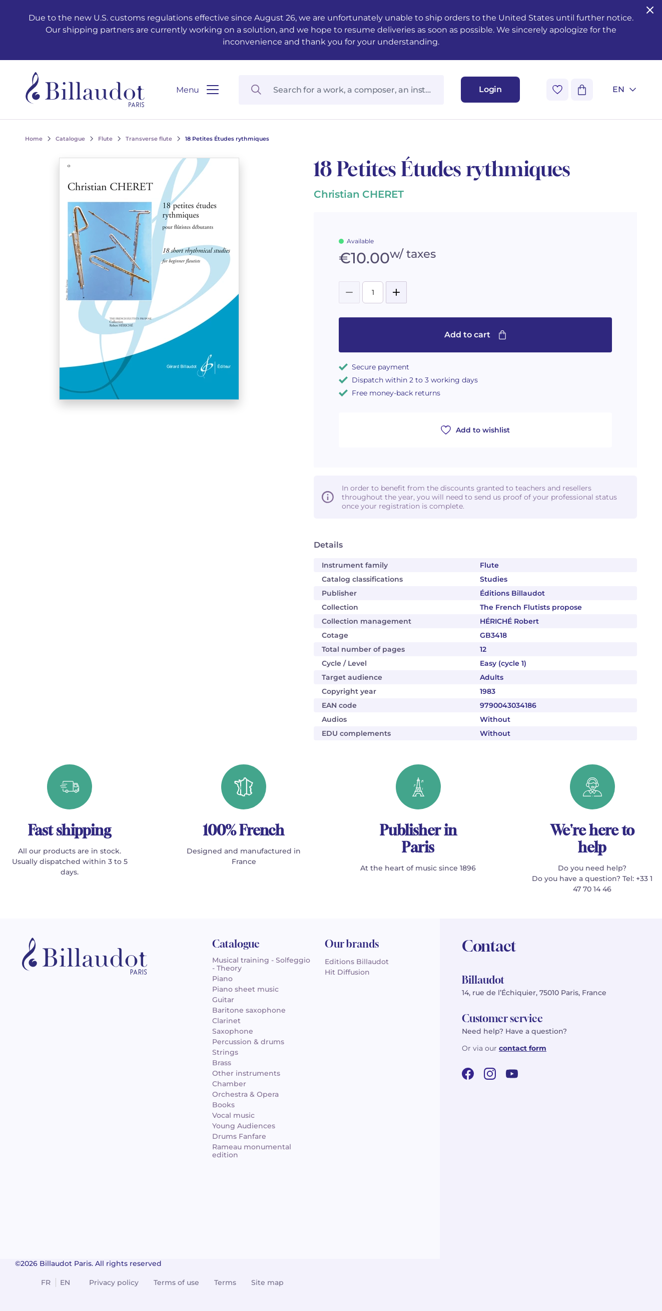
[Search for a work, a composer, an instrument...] (341, 90)
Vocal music (233, 1115)
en (65, 1282)
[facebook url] (468, 1074)
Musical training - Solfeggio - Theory (261, 964)
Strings (225, 1052)
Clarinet (226, 1021)
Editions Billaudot (357, 962)
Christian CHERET (359, 194)
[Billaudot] (85, 89)
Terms (225, 1282)
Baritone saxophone (249, 1010)
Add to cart (475, 334)
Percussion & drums (248, 1042)
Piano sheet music (245, 989)
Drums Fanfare (239, 1136)
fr (46, 1282)
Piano (222, 979)
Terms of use (176, 1282)
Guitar (223, 1000)
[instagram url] (490, 1074)
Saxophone (232, 1031)
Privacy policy (114, 1282)
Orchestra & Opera (245, 1094)
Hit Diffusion (347, 972)
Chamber (229, 1084)
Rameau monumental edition (251, 1151)
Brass (221, 1063)
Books (223, 1105)
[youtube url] (512, 1074)
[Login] (490, 90)
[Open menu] (197, 90)
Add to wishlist (475, 429)
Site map (267, 1282)
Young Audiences (243, 1126)
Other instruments (246, 1073)
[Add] (396, 292)
